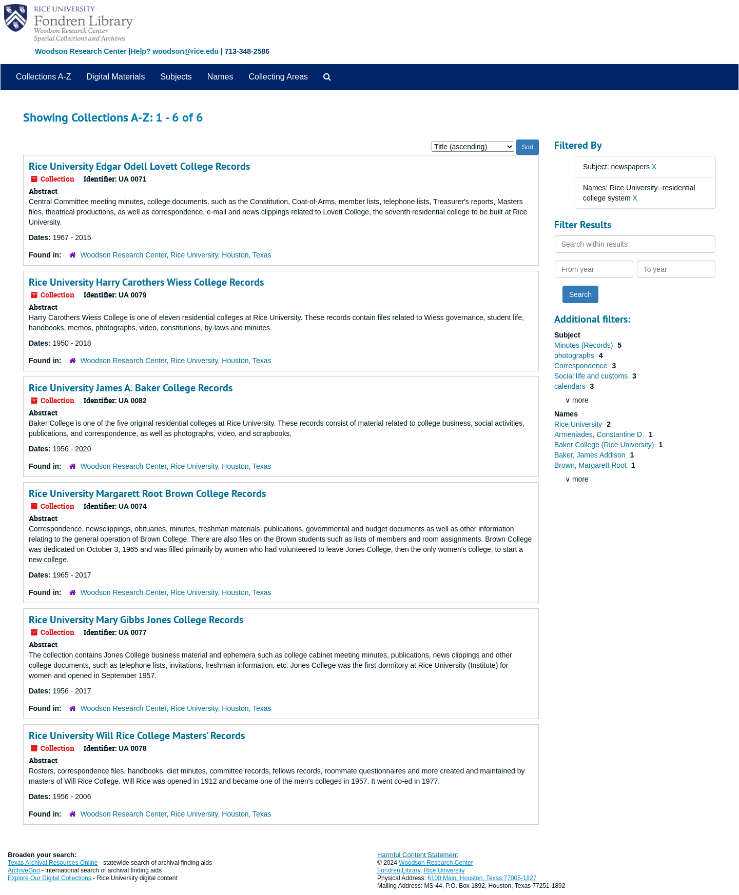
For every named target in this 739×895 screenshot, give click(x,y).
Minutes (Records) (584, 345)
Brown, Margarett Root (591, 465)
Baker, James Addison (590, 455)
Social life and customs (592, 376)
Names (220, 76)
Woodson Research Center (81, 51)
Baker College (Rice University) (605, 445)
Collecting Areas (278, 76)
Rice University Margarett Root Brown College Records (147, 493)
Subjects (175, 76)
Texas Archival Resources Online (53, 862)
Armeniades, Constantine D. (600, 434)
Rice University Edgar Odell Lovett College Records (139, 166)
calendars (571, 386)
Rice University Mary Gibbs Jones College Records (136, 619)
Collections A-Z (43, 76)
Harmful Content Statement (417, 855)
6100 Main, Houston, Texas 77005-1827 (482, 878)
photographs (575, 355)
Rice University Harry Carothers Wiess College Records (146, 282)
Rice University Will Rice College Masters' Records (137, 735)
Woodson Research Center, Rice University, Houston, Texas (176, 255)
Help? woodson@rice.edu (174, 51)
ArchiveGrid (24, 870)
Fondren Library (398, 870)
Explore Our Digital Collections (49, 878)
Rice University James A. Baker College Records (130, 387)
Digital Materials (116, 76)
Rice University (579, 424)
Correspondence (581, 366)
